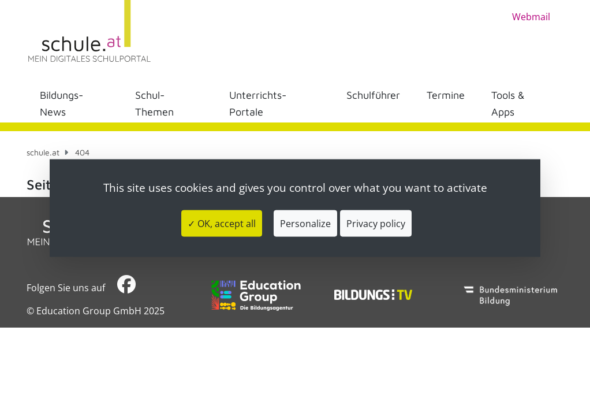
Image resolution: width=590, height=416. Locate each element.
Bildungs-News (61, 103)
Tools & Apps (508, 103)
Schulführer (373, 95)
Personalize (305, 223)
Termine (446, 95)
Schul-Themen (154, 103)
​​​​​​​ (126, 287)
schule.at (43, 152)
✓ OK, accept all (222, 223)
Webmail (531, 16)
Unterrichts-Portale (257, 103)
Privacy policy (375, 223)
